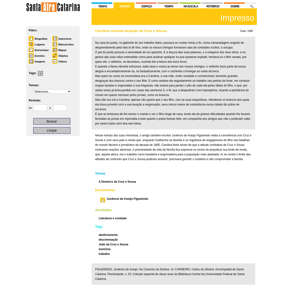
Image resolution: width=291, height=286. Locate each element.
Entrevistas (42, 50)
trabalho (104, 254)
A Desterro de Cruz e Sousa (117, 181)
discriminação (108, 239)
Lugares (40, 44)
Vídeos (62, 61)
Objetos (63, 55)
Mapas (62, 50)
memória (105, 249)
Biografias (41, 38)
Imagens (40, 61)
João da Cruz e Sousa (113, 244)
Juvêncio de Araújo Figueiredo (127, 198)
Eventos (40, 55)
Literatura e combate (113, 218)
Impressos (64, 38)
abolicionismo (108, 235)
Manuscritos (66, 44)
